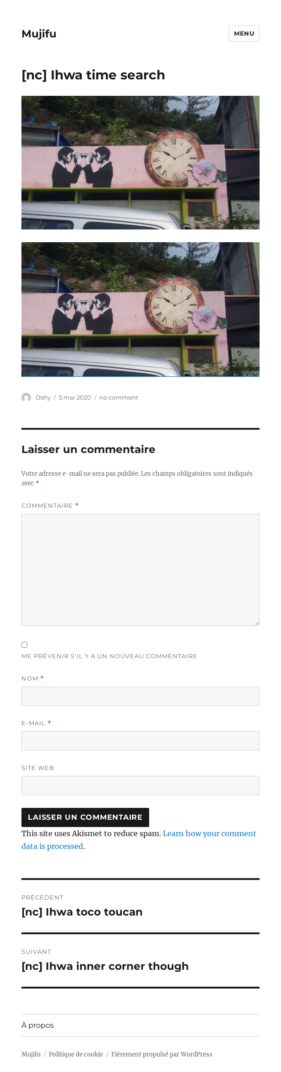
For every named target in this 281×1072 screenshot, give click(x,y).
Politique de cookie (76, 1054)
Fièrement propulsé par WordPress (162, 1054)
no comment (118, 397)
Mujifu (39, 33)
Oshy (43, 397)
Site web (37, 767)
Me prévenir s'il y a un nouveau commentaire (109, 656)
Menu (244, 33)
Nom (32, 678)
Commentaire (50, 506)
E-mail (36, 723)
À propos (37, 1025)
